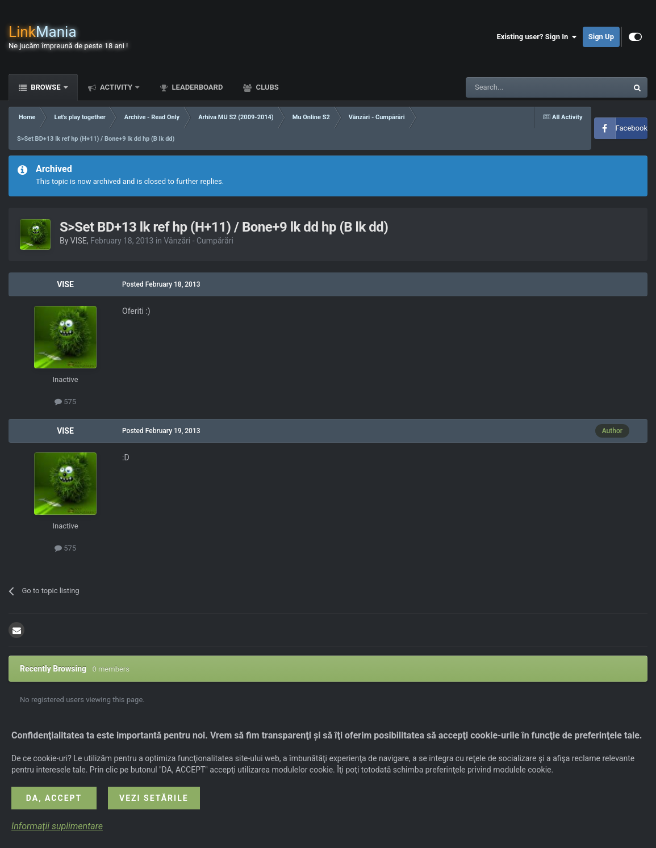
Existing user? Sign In (537, 37)
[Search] (520, 87)
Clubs (266, 87)
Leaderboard (196, 87)
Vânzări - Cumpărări (198, 240)
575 (65, 401)
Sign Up (601, 36)
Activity (116, 87)
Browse (45, 87)
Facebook (631, 128)
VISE (78, 240)
